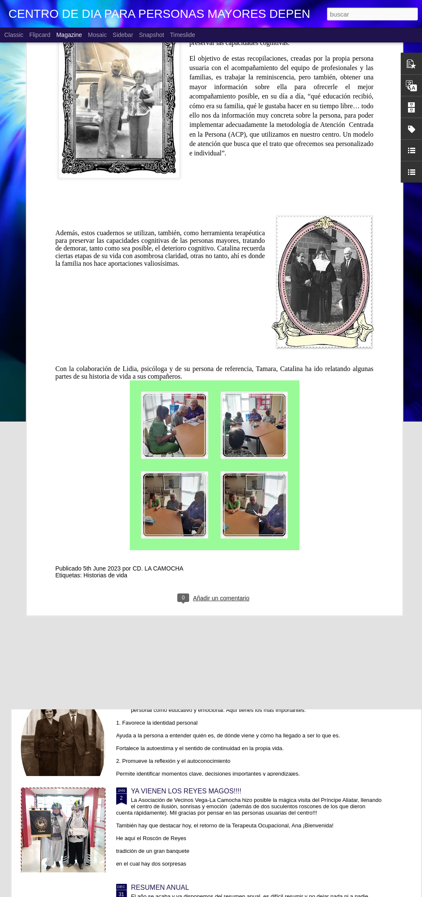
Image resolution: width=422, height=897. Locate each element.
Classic (13, 34)
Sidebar (123, 34)
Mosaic (97, 34)
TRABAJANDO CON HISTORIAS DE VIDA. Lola (204, 694)
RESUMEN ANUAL (160, 887)
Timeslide (182, 34)
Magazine (69, 34)
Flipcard (39, 34)
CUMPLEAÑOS (155, 598)
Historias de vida (106, 488)
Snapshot (151, 34)
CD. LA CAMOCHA (158, 481)
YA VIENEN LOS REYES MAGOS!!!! (186, 791)
